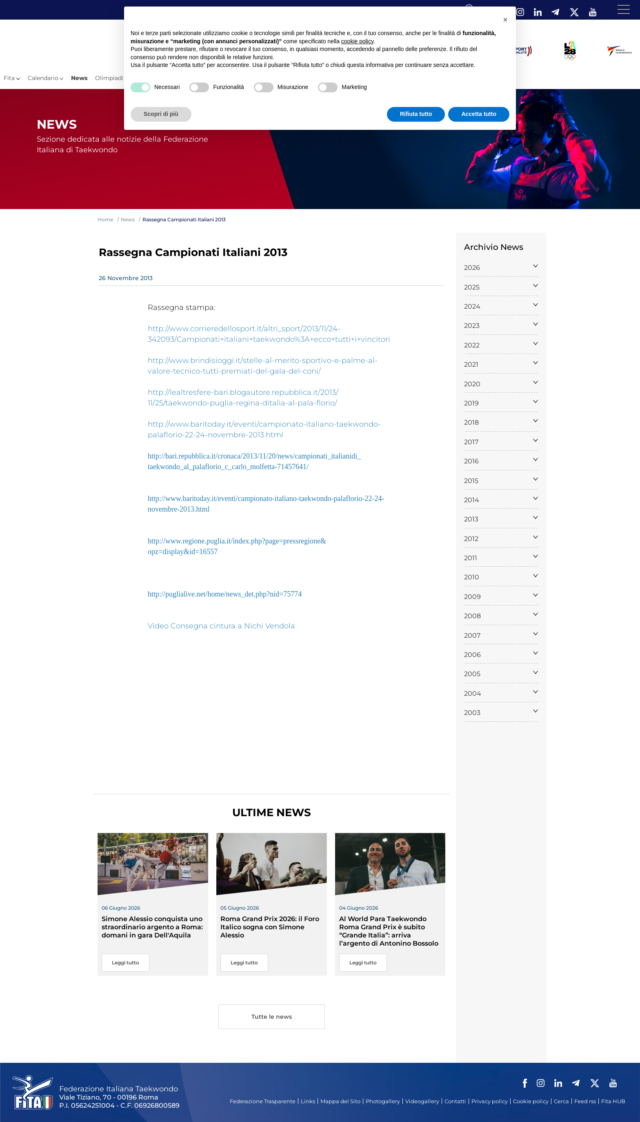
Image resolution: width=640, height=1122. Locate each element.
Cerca (561, 1101)
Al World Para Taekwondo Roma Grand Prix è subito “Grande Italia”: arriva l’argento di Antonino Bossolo (388, 931)
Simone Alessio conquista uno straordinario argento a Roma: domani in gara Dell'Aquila (152, 927)
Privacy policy (489, 1101)
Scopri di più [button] (161, 114)
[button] (505, 19)
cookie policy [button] (357, 41)
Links (308, 1101)
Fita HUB (613, 1101)
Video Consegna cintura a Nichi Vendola (221, 625)
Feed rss (585, 1101)
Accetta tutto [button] (478, 114)
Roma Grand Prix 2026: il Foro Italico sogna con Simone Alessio (269, 927)
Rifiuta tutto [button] (416, 114)
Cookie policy (531, 1101)
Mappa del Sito (340, 1101)
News (79, 78)
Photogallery (383, 1101)
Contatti (455, 1101)
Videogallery (422, 1101)
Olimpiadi (109, 78)
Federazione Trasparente (263, 1101)
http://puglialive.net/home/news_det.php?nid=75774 (225, 594)
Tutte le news (271, 1018)
